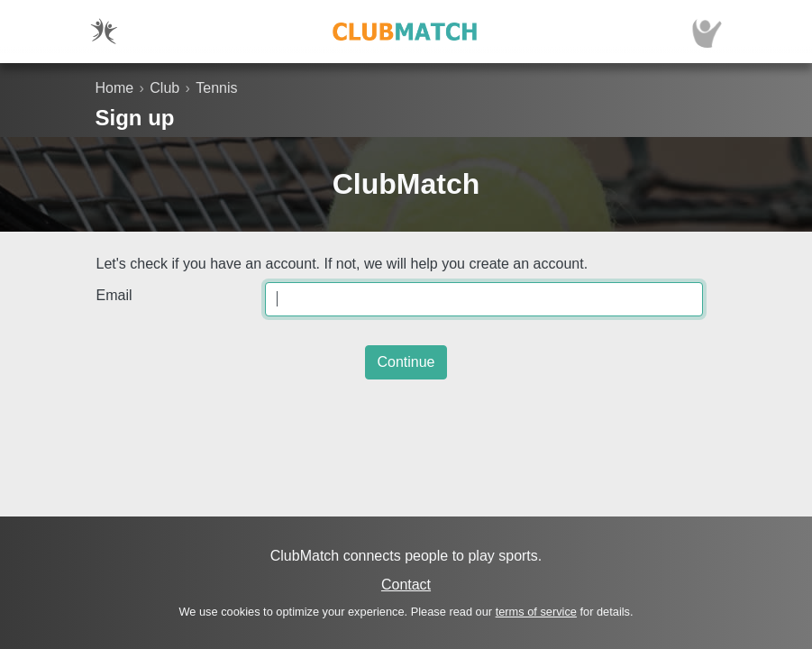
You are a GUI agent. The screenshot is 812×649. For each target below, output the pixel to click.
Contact (406, 584)
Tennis (216, 88)
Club (164, 88)
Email (114, 295)
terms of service (536, 611)
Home (115, 88)
